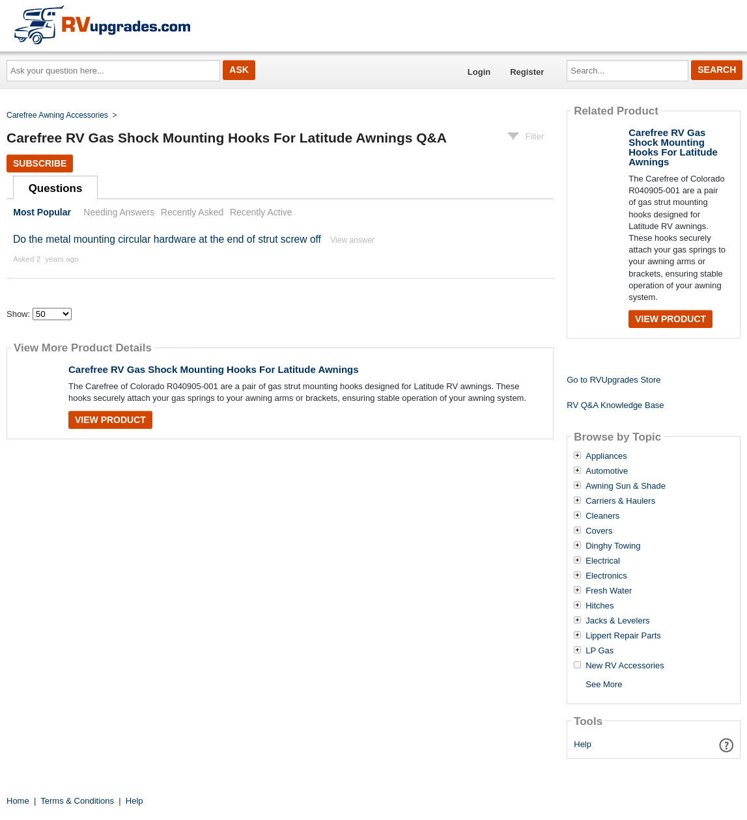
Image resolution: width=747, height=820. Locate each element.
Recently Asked (192, 212)
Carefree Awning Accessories (57, 115)
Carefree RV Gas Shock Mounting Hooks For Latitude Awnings (213, 369)
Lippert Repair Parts (623, 635)
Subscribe (39, 163)
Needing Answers (118, 212)
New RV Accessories (624, 665)
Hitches (599, 605)
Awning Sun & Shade (625, 486)
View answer (352, 240)
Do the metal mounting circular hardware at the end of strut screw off (167, 239)
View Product (110, 420)
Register (527, 72)
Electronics (606, 576)
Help (582, 744)
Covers (598, 531)
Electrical (602, 561)
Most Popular (42, 212)
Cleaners (602, 516)
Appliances (606, 456)
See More (603, 684)
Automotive (606, 471)
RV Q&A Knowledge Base (615, 405)
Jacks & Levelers (617, 620)
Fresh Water (608, 590)
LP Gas (599, 650)
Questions (56, 188)
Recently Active (261, 212)
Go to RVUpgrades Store (613, 380)
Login (479, 72)
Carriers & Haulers (620, 501)
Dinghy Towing (612, 546)
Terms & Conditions (77, 801)
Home (18, 801)
